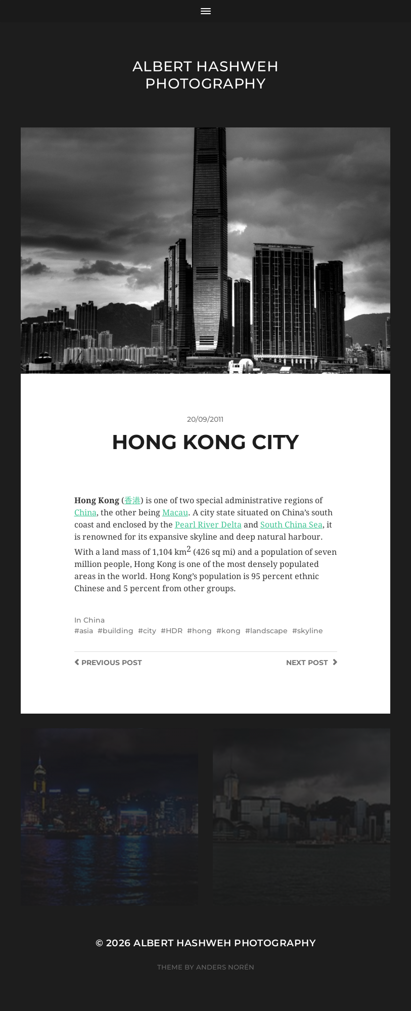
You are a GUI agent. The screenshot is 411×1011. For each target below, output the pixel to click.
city (149, 630)
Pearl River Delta (208, 525)
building (118, 630)
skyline (310, 630)
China (85, 512)
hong (202, 630)
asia (86, 630)
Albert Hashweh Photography (205, 75)
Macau (175, 512)
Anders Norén (225, 967)
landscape (269, 630)
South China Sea (291, 525)
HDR (174, 630)
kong (231, 630)
